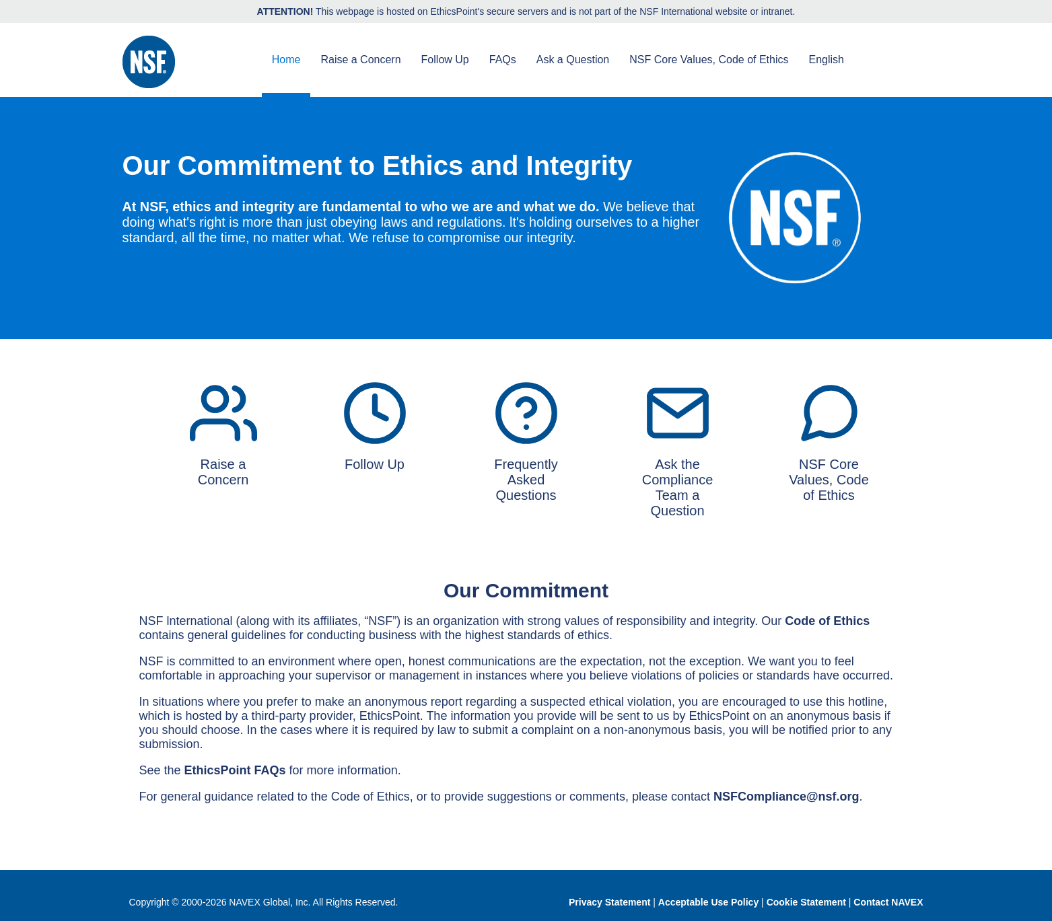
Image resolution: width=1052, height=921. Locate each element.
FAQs (502, 59)
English (826, 59)
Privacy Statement (609, 902)
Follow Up (445, 59)
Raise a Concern (360, 59)
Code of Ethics (827, 621)
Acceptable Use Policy (708, 902)
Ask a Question (573, 59)
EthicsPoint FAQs (235, 770)
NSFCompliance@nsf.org (786, 796)
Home (286, 59)
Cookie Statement (806, 902)
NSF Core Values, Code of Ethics (708, 59)
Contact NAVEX (888, 902)
